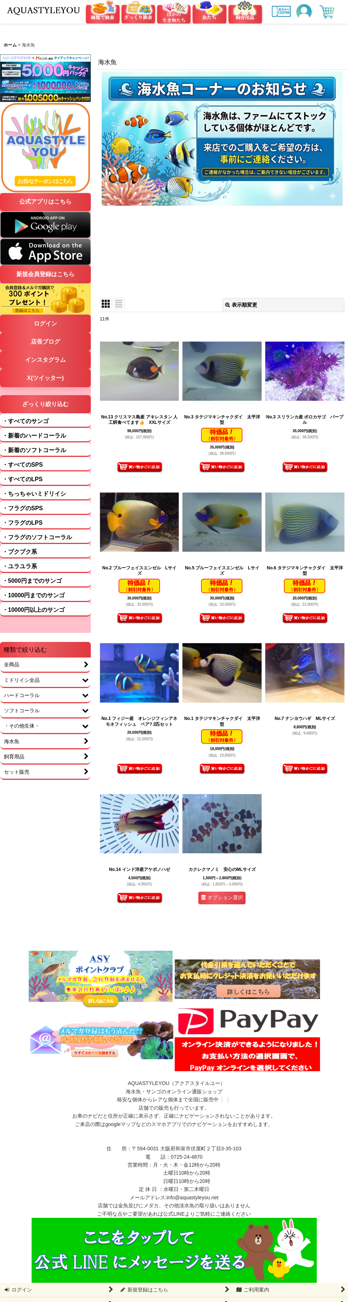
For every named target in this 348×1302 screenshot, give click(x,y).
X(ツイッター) (45, 378)
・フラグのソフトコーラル (37, 537)
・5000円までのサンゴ (32, 581)
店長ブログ (45, 342)
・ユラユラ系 (19, 566)
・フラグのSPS (22, 508)
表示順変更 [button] (241, 305)
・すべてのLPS (22, 479)
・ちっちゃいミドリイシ (34, 494)
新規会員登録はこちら (45, 274)
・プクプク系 (19, 552)
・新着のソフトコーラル (34, 450)
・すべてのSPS (22, 465)
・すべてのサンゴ (25, 421)
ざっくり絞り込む (45, 404)
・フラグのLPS (22, 523)
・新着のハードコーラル (34, 436)
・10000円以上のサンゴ (33, 610)
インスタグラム (45, 360)
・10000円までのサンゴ (33, 595)
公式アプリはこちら (45, 201)
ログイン (45, 323)
